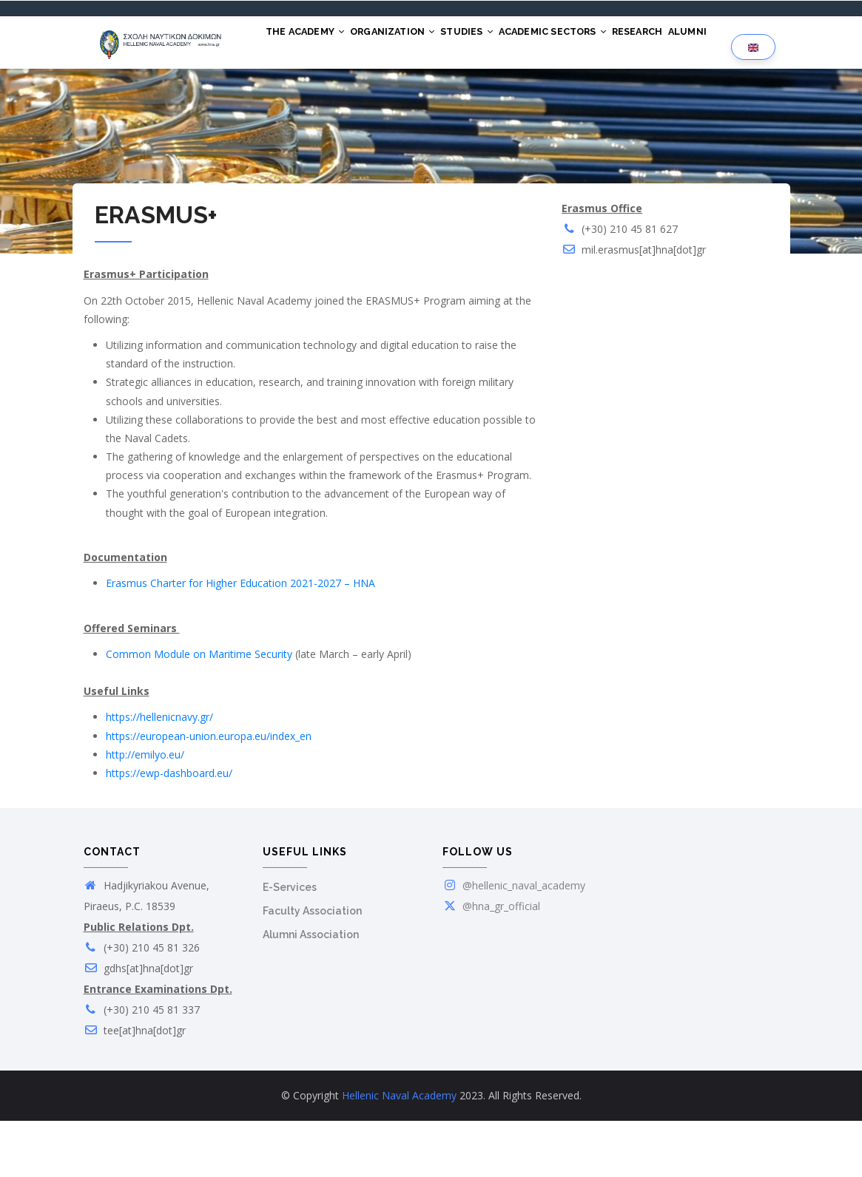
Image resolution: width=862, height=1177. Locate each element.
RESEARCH (689, 43)
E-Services (290, 943)
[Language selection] (753, 75)
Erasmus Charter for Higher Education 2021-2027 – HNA (240, 639)
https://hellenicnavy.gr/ (159, 773)
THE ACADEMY (310, 43)
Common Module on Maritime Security (199, 710)
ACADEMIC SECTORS (593, 43)
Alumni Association (311, 991)
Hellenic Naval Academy (399, 1151)
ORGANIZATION (410, 43)
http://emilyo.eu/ (145, 811)
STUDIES (496, 43)
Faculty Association (312, 967)
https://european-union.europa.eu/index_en (209, 792)
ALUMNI (289, 97)
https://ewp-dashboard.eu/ (169, 829)
